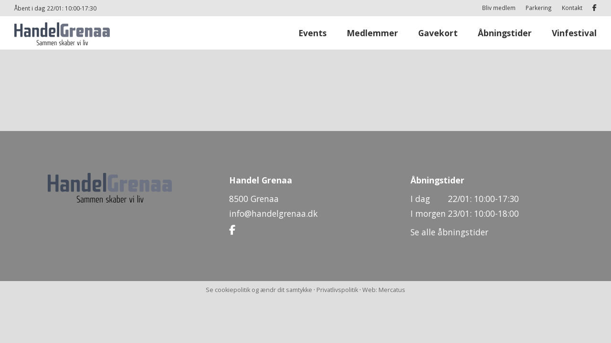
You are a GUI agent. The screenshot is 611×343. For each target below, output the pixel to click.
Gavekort (438, 33)
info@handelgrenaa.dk (273, 213)
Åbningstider (505, 33)
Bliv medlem (499, 7)
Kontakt (572, 7)
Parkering (539, 7)
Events (312, 33)
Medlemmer (372, 33)
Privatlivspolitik (337, 290)
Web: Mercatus (383, 290)
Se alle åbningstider (449, 232)
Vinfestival (574, 33)
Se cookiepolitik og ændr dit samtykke (259, 290)
